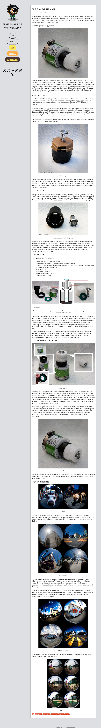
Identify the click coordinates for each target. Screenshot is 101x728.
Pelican (58, 727)
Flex (61, 727)
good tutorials (45, 119)
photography (46, 714)
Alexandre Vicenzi (71, 727)
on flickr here (52, 656)
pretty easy (58, 200)
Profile (13, 41)
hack (56, 714)
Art (12, 47)
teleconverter (55, 114)
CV (13, 35)
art (33, 714)
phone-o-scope (37, 114)
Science (12, 53)
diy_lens (61, 714)
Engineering (12, 59)
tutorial (67, 714)
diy (52, 714)
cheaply (80, 101)
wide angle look (43, 20)
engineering (38, 714)
